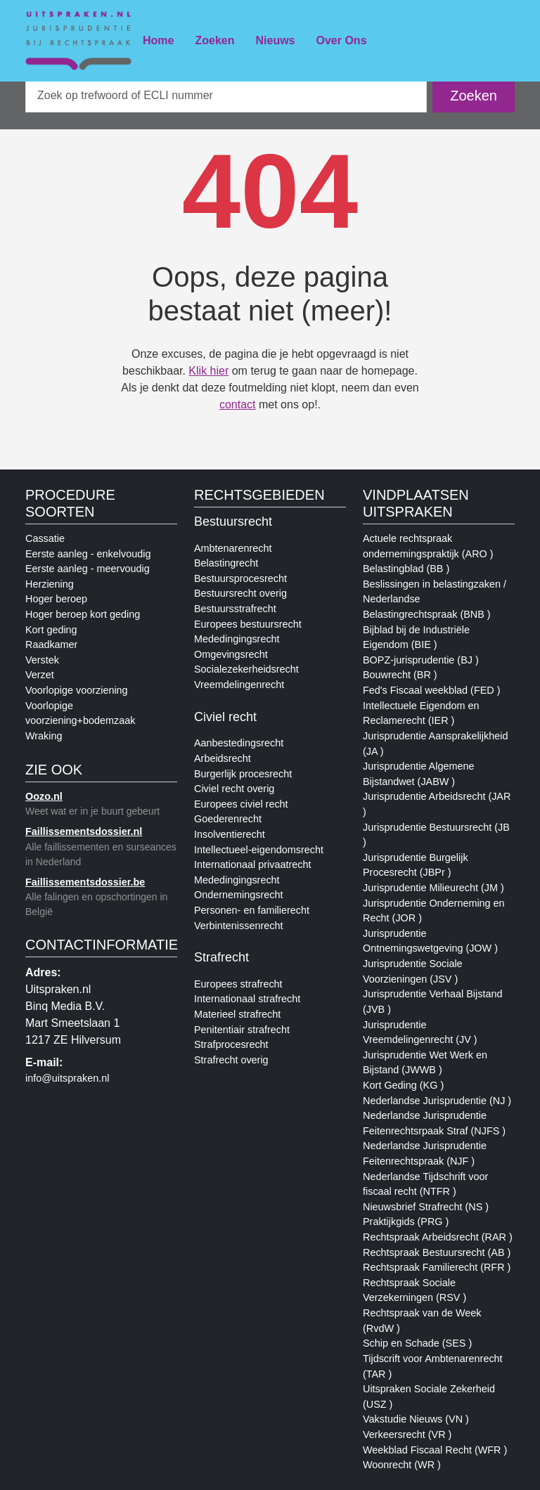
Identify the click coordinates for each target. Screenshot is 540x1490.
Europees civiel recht (241, 804)
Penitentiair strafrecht (242, 1029)
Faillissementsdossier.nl (83, 831)
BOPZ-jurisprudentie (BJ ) (421, 660)
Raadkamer (51, 644)
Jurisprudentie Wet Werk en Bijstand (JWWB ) (425, 1062)
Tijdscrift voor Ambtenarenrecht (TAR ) (433, 1366)
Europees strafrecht (238, 984)
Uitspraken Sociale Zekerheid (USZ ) (429, 1396)
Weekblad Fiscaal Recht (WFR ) (435, 1450)
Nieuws (275, 40)
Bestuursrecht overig (240, 593)
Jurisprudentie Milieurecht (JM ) (433, 887)
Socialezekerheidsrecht (246, 669)
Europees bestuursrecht (248, 624)
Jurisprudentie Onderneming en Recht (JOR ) (434, 911)
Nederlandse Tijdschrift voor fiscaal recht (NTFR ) (425, 1184)
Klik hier (208, 371)
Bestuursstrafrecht (235, 608)
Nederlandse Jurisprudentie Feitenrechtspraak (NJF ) (425, 1153)
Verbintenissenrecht (238, 925)
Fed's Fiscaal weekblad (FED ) (431, 690)
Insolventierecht (229, 834)
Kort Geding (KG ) (403, 1085)
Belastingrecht (226, 563)
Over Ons (341, 40)
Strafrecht (221, 957)
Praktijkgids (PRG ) (406, 1221)
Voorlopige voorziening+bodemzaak (80, 713)
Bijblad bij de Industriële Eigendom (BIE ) (416, 637)
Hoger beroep (56, 598)
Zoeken (214, 40)
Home (158, 40)
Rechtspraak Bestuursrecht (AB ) (436, 1252)
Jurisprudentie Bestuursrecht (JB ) (436, 835)
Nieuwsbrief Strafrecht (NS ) (426, 1206)
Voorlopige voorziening (76, 690)
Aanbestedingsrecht (238, 743)
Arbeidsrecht (222, 758)
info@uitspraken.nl (67, 1078)
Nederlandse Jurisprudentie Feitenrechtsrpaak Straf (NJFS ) (434, 1123)
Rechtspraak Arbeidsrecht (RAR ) (438, 1237)
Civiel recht (225, 717)
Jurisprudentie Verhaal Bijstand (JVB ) (432, 1001)
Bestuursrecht (233, 521)
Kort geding (51, 629)
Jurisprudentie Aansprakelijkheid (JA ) (435, 743)
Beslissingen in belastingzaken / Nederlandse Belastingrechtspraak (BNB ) (434, 599)
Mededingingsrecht (237, 638)
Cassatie (45, 538)
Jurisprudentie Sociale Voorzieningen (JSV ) (413, 971)
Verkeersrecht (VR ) (407, 1434)
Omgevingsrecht (231, 654)
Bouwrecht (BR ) (400, 674)
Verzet (39, 674)
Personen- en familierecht (251, 910)
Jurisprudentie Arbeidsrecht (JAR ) (436, 804)
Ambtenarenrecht (232, 548)
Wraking (44, 735)
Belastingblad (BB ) (406, 568)
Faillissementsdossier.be (85, 882)
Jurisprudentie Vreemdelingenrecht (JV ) (420, 1032)
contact (237, 404)
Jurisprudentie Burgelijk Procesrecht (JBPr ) (415, 865)
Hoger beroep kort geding (82, 614)
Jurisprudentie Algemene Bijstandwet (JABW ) (418, 773)
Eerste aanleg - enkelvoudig (87, 553)
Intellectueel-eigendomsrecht (258, 849)
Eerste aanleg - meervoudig (87, 568)
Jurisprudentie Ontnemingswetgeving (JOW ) (430, 941)
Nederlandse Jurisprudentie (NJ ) (437, 1100)
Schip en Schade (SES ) (417, 1343)
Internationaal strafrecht (247, 998)
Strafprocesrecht (231, 1044)
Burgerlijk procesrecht (243, 773)
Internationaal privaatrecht (252, 864)
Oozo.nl (44, 796)
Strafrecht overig (231, 1059)
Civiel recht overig (234, 788)
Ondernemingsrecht (238, 894)
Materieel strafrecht (237, 1014)
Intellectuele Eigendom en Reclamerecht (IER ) (421, 713)
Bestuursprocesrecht (240, 578)
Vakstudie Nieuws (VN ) (416, 1419)
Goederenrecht (228, 818)
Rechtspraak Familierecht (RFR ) (436, 1267)
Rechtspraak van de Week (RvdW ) (422, 1320)
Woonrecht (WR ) (402, 1464)
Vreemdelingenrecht (239, 684)
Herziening (49, 584)
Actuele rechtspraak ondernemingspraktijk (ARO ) (428, 546)
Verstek (42, 660)
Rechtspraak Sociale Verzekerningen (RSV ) (414, 1290)
